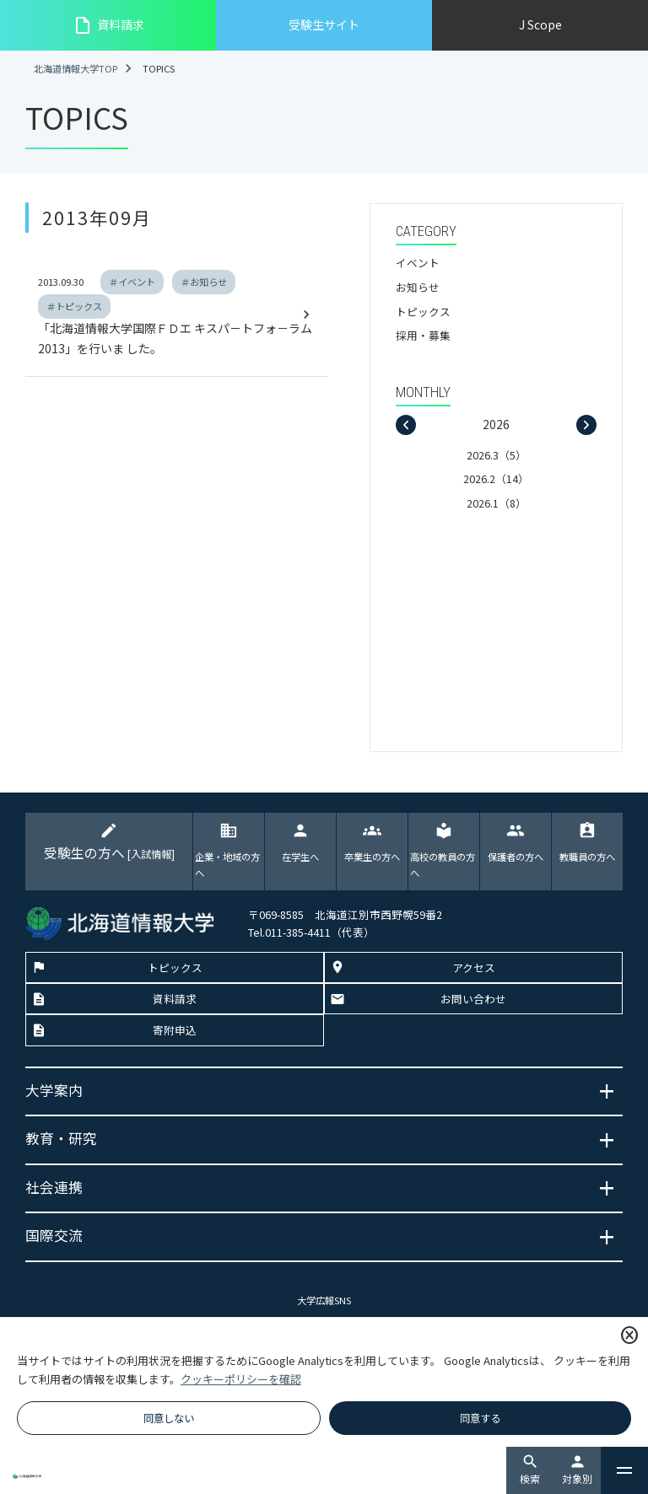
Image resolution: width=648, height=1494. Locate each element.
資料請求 (108, 25)
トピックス (423, 312)
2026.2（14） (496, 478)
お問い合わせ (473, 1000)
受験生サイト (324, 24)
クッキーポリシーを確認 (241, 1379)
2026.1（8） (496, 503)
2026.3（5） (496, 455)
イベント (418, 263)
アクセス (473, 968)
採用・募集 (423, 335)
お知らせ (418, 287)
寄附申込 (175, 1031)
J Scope (540, 24)
